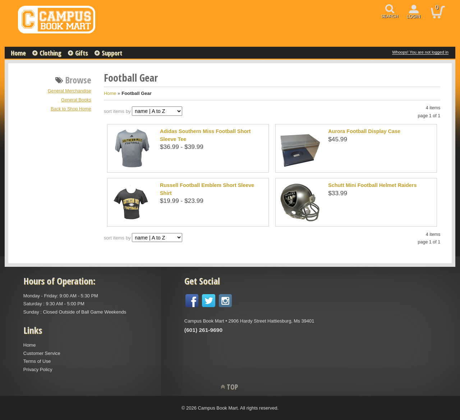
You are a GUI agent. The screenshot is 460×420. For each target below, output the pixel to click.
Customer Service (41, 353)
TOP (232, 387)
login (413, 16)
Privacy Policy (37, 369)
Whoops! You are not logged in (420, 52)
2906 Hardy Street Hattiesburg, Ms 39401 (271, 321)
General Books (76, 99)
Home (18, 53)
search (389, 16)
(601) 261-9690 (203, 330)
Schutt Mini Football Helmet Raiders (372, 185)
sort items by (117, 111)
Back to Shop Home (71, 108)
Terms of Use (37, 361)
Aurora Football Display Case (364, 131)
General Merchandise (69, 90)
